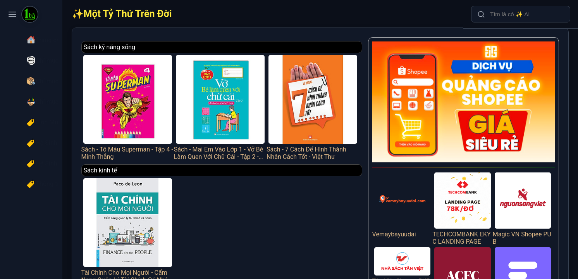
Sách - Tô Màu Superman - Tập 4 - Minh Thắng (155, 104)
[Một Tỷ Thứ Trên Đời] (29, 15)
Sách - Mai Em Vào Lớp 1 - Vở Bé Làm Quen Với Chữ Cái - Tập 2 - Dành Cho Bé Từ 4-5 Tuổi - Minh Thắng (242, 104)
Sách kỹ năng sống (140, 47)
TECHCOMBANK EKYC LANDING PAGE (468, 197)
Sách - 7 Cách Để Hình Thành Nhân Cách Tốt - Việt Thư (328, 104)
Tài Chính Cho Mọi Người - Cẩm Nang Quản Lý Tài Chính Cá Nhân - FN (155, 221)
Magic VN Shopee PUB (525, 197)
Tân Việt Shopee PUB (412, 255)
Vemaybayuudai (412, 194)
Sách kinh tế (131, 164)
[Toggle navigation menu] (12, 14)
